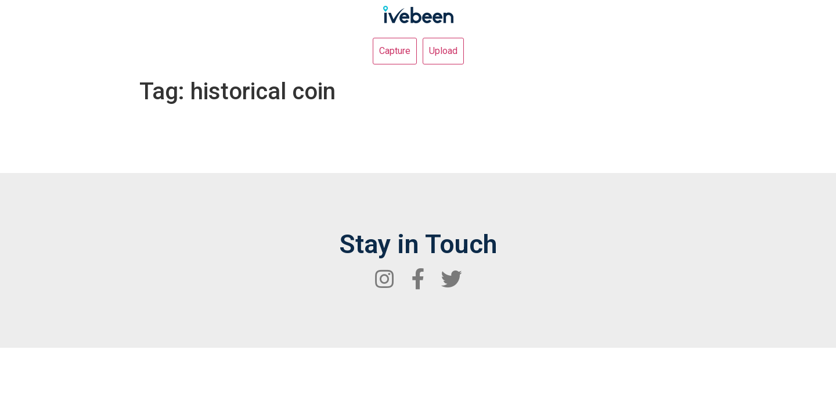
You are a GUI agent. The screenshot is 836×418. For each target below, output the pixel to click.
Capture (394, 50)
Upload (443, 50)
